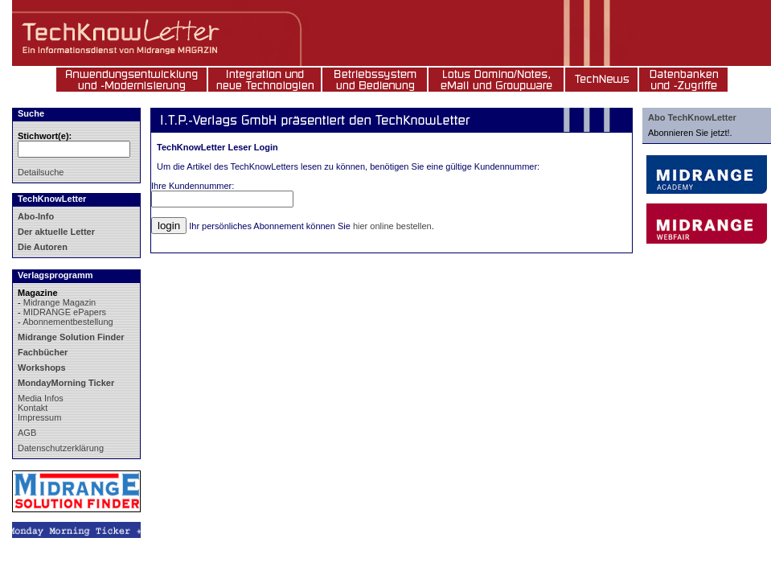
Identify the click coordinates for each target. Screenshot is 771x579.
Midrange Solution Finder (71, 337)
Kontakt (32, 408)
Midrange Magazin (59, 302)
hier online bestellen (392, 226)
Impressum (39, 417)
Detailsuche (41, 172)
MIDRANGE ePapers (64, 312)
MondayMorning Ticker (66, 383)
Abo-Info (36, 216)
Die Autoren (43, 247)
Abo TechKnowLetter (692, 117)
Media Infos (41, 398)
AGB (27, 432)
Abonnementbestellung (68, 321)
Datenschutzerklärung (61, 448)
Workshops (42, 367)
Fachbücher (43, 352)
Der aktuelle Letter (56, 231)
